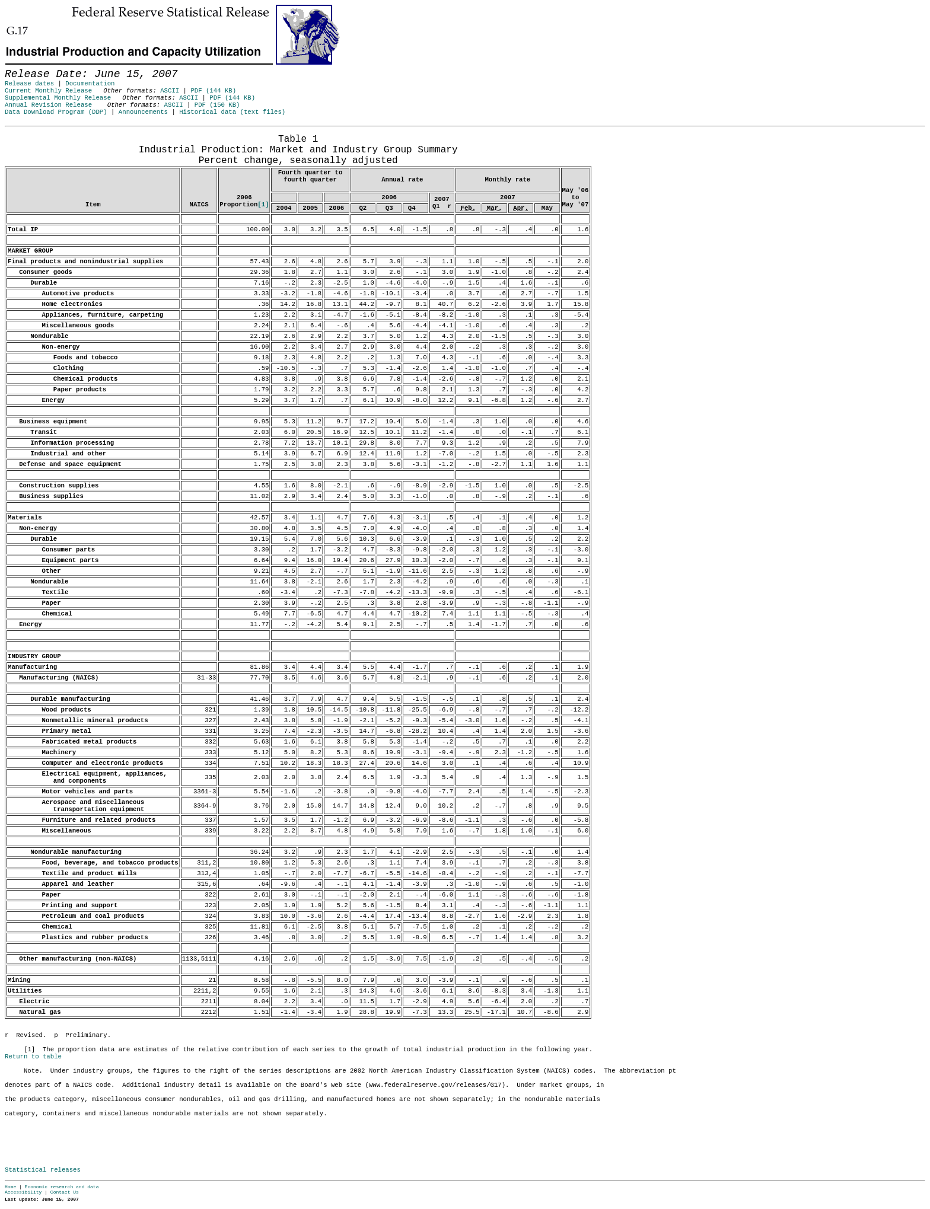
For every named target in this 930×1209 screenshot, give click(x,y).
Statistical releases (43, 1169)
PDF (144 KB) (213, 90)
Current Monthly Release (48, 90)
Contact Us (64, 1192)
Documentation (89, 83)
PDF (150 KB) (217, 105)
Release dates (29, 83)
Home (10, 1186)
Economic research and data (62, 1186)
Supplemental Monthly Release (58, 97)
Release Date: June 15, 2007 (30, 132)
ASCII (169, 90)
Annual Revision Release (48, 105)
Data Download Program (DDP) (56, 112)
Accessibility (23, 1192)
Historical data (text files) (232, 112)
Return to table (33, 1056)
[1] (263, 204)
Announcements (143, 112)
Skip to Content (19, 66)
